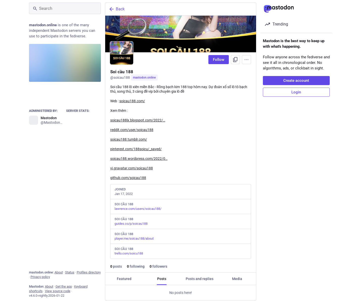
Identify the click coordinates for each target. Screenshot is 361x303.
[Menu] (246, 59)
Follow (218, 59)
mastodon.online (144, 77)
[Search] (65, 8)
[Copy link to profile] (235, 59)
